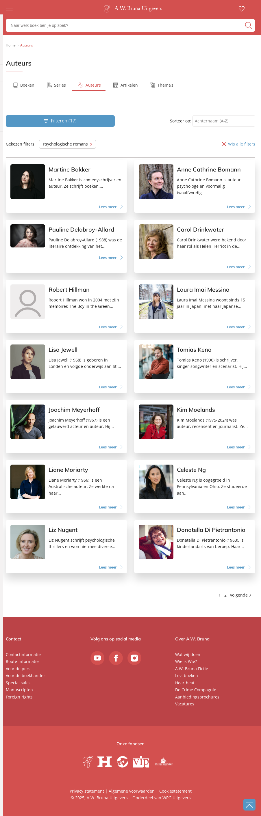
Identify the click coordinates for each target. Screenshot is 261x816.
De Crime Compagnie (195, 689)
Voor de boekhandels (26, 675)
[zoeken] (249, 25)
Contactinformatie (23, 654)
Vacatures (184, 704)
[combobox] (223, 121)
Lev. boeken (186, 675)
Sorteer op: (180, 121)
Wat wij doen (187, 654)
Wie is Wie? (186, 661)
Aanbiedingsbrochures (197, 697)
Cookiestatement (175, 791)
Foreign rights (19, 697)
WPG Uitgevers (176, 797)
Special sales (18, 682)
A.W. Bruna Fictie (191, 668)
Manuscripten (19, 689)
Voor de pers (18, 668)
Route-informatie (22, 661)
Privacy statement (87, 791)
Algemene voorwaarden (132, 791)
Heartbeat (185, 682)
